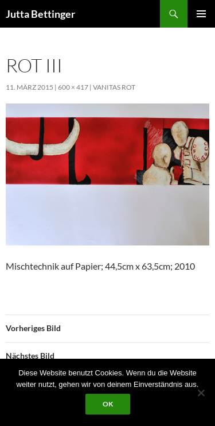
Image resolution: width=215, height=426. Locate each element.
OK (108, 404)
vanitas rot (114, 87)
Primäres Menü (201, 14)
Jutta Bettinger (40, 13)
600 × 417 (73, 87)
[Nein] (200, 392)
